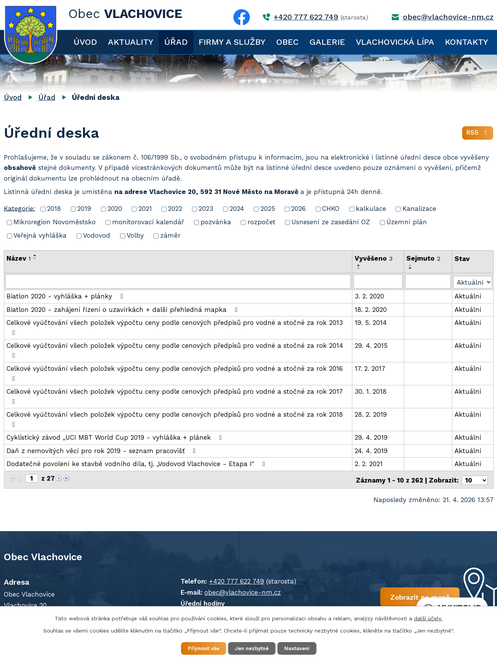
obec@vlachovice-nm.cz (448, 17)
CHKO (330, 208)
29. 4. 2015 (371, 345)
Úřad (176, 42)
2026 (298, 208)
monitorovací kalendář (148, 222)
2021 (145, 208)
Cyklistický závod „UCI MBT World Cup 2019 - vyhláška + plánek (116, 437)
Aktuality (130, 42)
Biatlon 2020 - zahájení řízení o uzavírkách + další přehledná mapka (123, 309)
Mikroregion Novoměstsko (54, 222)
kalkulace (371, 208)
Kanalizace (419, 208)
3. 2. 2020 (370, 296)
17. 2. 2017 (370, 368)
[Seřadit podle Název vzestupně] (35, 255)
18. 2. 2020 (371, 309)
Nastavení (302, 648)
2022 (175, 208)
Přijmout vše (199, 648)
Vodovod (96, 235)
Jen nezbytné (252, 648)
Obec (287, 42)
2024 (237, 208)
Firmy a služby (232, 42)
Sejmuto (424, 258)
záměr (170, 235)
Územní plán (406, 222)
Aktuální (468, 296)
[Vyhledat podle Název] (178, 281)
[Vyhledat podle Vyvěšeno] (378, 281)
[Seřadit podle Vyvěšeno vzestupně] (359, 265)
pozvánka (215, 222)
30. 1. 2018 (371, 391)
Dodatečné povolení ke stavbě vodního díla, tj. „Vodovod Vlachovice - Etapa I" (137, 463)
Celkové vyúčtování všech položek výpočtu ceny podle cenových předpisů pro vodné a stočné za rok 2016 (175, 373)
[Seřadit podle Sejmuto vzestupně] (411, 265)
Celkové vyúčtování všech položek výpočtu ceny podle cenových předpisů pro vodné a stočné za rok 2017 (174, 395)
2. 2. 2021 (369, 463)
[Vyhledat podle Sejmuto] (428, 281)
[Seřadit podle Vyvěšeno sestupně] (359, 268)
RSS (478, 134)
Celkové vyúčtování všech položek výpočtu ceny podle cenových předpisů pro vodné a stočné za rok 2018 (175, 418)
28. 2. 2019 (371, 414)
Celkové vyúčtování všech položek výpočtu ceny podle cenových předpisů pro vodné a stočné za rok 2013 (175, 327)
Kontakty (466, 42)
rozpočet (261, 222)
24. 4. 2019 (371, 450)
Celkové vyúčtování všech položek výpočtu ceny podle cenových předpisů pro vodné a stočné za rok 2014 (175, 350)
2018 (54, 208)
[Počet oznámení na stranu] (475, 478)
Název (19, 258)
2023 (206, 208)
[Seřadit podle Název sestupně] (35, 258)
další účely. (428, 618)
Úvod (85, 42)
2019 (84, 208)
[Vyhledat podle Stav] (473, 280)
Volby (135, 235)
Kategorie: (19, 208)
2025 (268, 208)
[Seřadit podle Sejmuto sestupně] (411, 268)
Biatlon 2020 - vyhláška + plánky (66, 296)
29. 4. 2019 (371, 437)
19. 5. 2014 (371, 322)
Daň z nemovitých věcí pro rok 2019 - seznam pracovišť (103, 450)
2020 (115, 208)
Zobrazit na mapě (401, 596)
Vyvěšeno (374, 258)
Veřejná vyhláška (40, 235)
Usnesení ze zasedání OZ (331, 222)
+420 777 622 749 (306, 17)
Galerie (327, 42)
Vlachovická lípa (395, 42)
